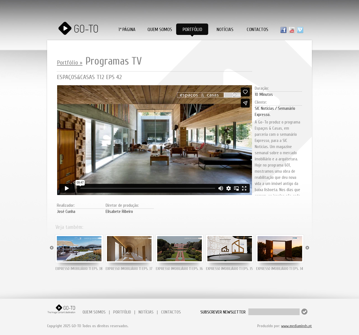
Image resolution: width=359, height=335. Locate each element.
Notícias (225, 29)
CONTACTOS (171, 312)
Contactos (257, 29)
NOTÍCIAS (146, 312)
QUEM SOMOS (94, 312)
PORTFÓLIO (122, 312)
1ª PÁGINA (126, 29)
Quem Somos (159, 29)
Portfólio (192, 29)
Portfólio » (70, 62)
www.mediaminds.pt (296, 326)
